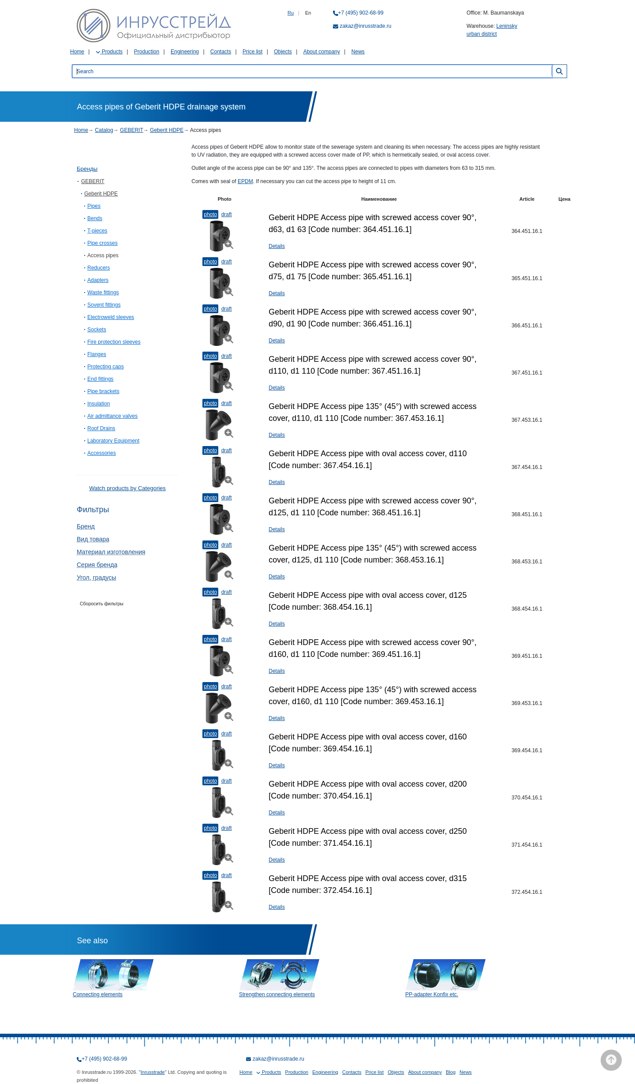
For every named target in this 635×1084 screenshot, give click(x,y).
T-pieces (97, 231)
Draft (226, 214)
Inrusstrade (153, 1072)
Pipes (94, 206)
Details (277, 246)
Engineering (185, 52)
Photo (210, 214)
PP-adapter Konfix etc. (431, 994)
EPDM (245, 181)
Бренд (86, 526)
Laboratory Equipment (113, 441)
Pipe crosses (102, 243)
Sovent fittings (103, 305)
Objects (283, 52)
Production (146, 52)
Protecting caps (105, 367)
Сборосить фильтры (101, 603)
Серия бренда (97, 564)
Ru (291, 12)
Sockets (96, 329)
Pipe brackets (103, 391)
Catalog (104, 130)
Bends (94, 218)
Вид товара (93, 539)
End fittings (100, 379)
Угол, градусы (96, 577)
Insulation (98, 404)
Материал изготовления (111, 551)
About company (321, 52)
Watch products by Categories (127, 488)
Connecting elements (98, 994)
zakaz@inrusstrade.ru (366, 26)
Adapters (97, 280)
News (358, 52)
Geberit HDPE (166, 130)
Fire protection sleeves (114, 342)
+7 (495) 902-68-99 (361, 13)
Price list (252, 52)
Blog (451, 1072)
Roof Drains (101, 428)
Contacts (220, 52)
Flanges (96, 354)
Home (77, 52)
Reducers (98, 268)
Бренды (87, 168)
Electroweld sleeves (110, 317)
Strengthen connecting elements (277, 994)
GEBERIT (131, 130)
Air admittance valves (112, 416)
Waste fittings (103, 292)
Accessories (101, 453)
